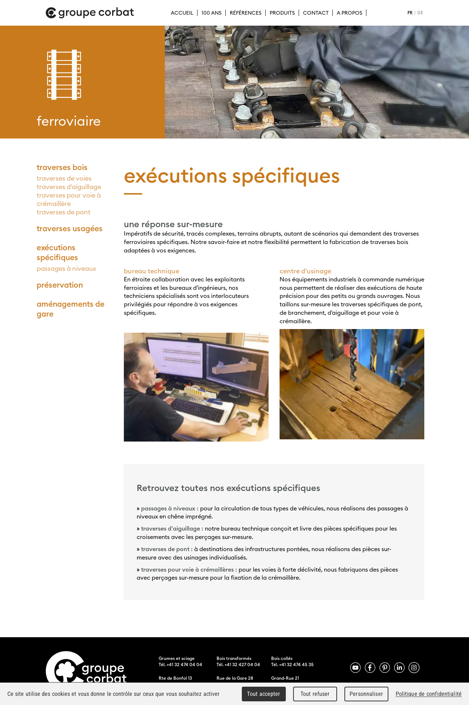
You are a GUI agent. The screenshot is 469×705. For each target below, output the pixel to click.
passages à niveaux (66, 268)
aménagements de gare (70, 309)
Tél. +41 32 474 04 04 (180, 664)
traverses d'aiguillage (69, 186)
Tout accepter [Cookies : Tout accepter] (263, 693)
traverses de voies (64, 178)
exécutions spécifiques (57, 252)
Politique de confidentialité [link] (429, 693)
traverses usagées (70, 228)
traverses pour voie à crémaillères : (189, 569)
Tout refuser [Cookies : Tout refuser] (315, 693)
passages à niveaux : (170, 508)
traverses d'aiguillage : (173, 528)
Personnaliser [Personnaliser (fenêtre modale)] (366, 693)
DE (420, 12)
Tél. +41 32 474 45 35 (292, 664)
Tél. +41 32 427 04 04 (238, 664)
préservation (60, 285)
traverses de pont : (167, 549)
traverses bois (62, 167)
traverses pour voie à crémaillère (69, 199)
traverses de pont (64, 212)
